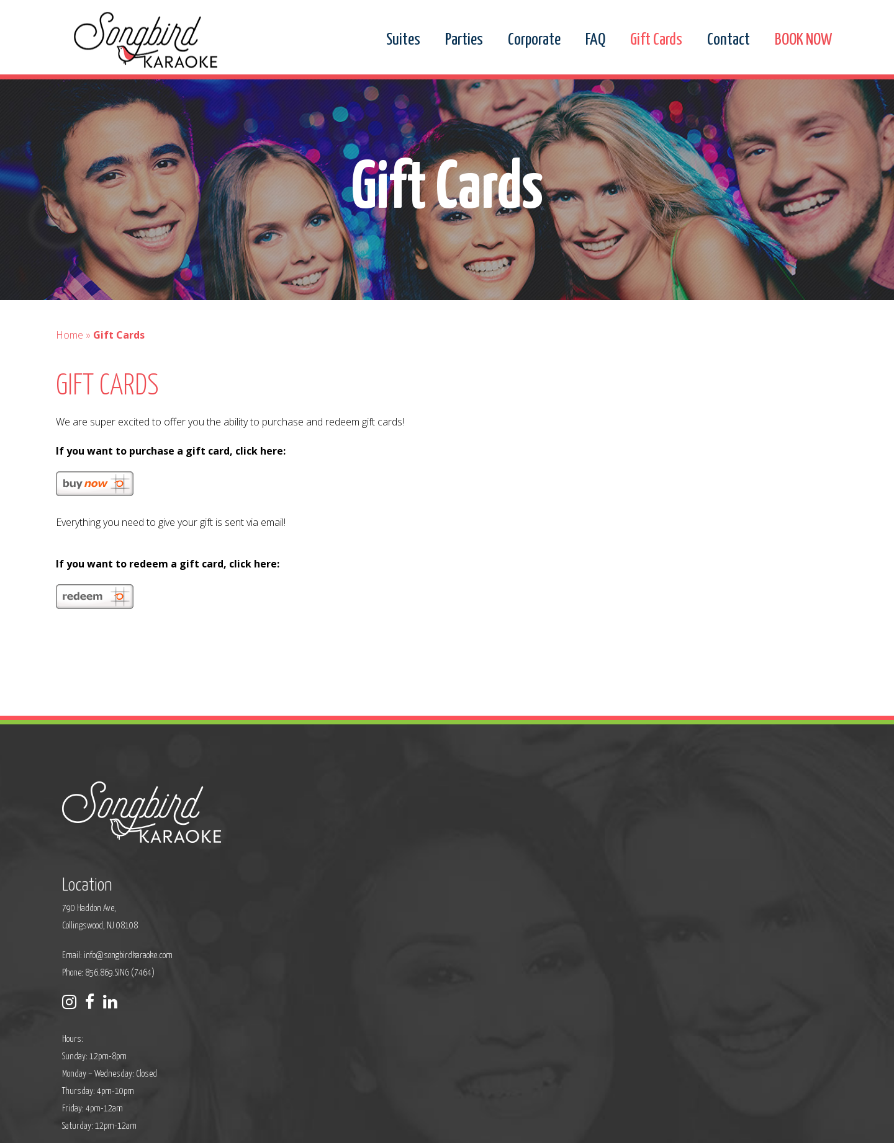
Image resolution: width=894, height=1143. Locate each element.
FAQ (595, 40)
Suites (403, 40)
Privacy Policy (332, 1125)
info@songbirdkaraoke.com (389, 878)
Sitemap (378, 1125)
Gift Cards (656, 40)
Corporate (534, 40)
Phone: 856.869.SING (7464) (369, 896)
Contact (728, 40)
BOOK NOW (803, 40)
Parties (464, 40)
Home (69, 362)
